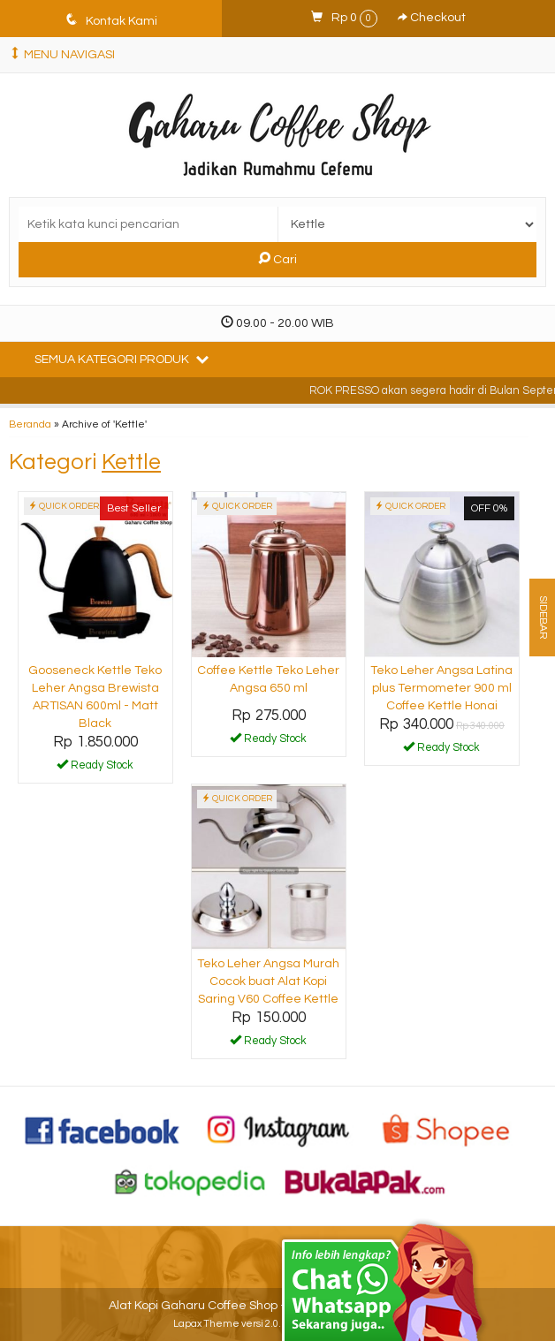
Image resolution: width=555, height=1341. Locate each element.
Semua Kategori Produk (121, 359)
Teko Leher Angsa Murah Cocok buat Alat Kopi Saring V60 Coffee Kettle (268, 981)
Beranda (30, 424)
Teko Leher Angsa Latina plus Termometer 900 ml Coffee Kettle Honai (441, 688)
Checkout (432, 17)
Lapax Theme (206, 1324)
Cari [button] (277, 259)
